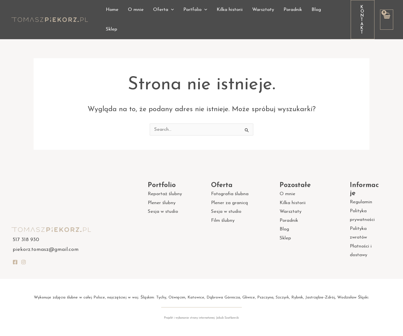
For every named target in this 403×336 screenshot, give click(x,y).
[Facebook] (15, 262)
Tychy (161, 297)
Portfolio (195, 10)
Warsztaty (263, 9)
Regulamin (361, 202)
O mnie (136, 9)
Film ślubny (223, 220)
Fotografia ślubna (230, 194)
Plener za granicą (229, 202)
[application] (171, 10)
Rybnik (297, 297)
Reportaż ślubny (165, 194)
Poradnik (292, 9)
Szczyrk (282, 297)
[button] (362, 19)
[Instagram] (23, 262)
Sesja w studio (163, 211)
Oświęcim (176, 297)
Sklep (111, 29)
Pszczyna (265, 297)
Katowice (196, 297)
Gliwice (248, 297)
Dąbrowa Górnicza (223, 297)
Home (112, 9)
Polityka (358, 228)
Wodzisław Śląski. (353, 297)
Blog (316, 9)
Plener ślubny (161, 202)
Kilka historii (230, 9)
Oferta (163, 10)
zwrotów (358, 237)
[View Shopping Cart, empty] (386, 20)
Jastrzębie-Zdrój (320, 297)
